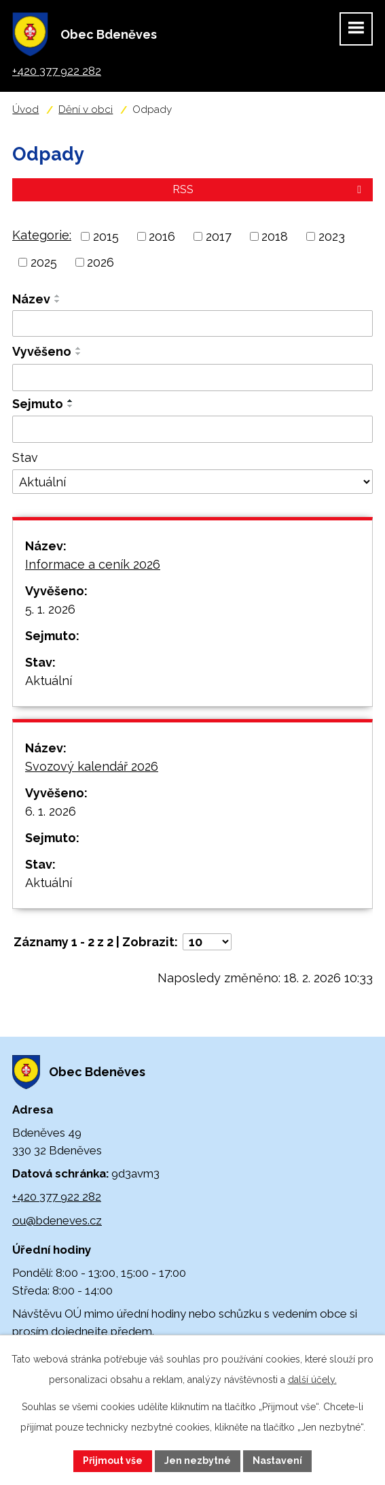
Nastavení (277, 1460)
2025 (44, 262)
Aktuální (48, 680)
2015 (106, 236)
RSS (269, 189)
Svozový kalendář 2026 (91, 766)
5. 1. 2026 (50, 609)
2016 (162, 236)
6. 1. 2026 (50, 811)
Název (31, 299)
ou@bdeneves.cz (57, 1220)
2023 (331, 236)
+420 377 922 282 (56, 1196)
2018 (274, 236)
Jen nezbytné (197, 1460)
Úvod (25, 109)
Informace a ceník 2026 (92, 564)
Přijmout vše (113, 1460)
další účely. (312, 1379)
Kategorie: (41, 235)
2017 (219, 236)
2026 (100, 262)
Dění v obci (85, 109)
